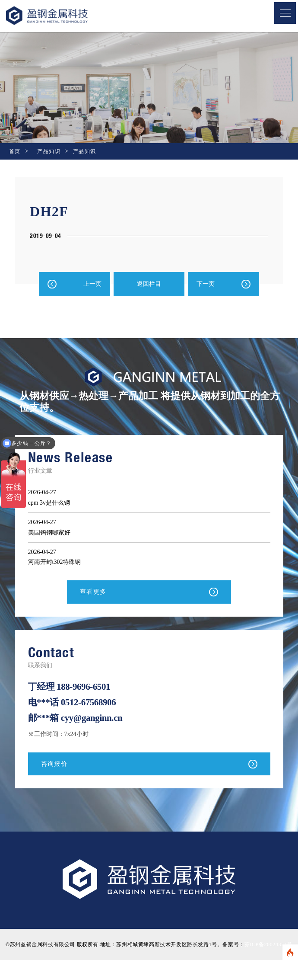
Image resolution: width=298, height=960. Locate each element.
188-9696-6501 (83, 687)
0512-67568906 (88, 702)
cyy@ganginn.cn (92, 718)
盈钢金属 (61, 15)
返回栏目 (149, 284)
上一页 (92, 284)
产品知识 (48, 151)
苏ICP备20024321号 (268, 944)
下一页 (206, 284)
